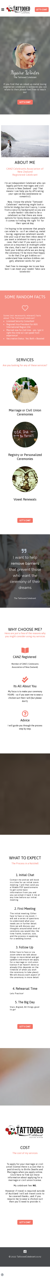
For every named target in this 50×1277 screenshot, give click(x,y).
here (19, 1175)
